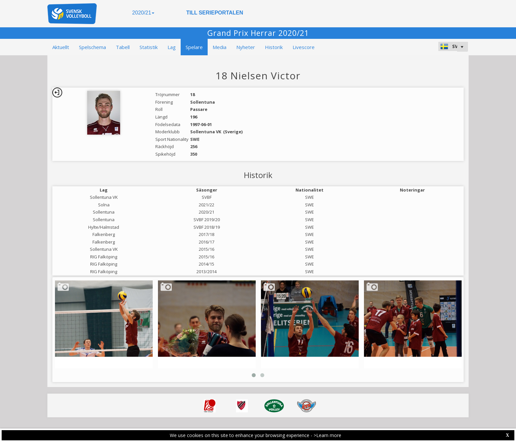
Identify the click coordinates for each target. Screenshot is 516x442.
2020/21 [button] (143, 12)
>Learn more (327, 435)
